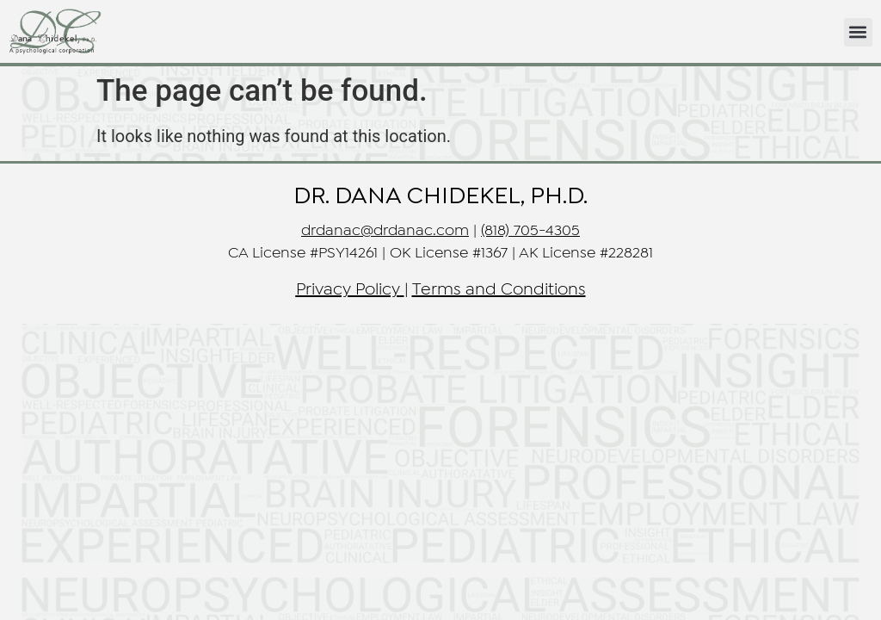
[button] (858, 32)
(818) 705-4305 (530, 231)
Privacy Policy (348, 289)
